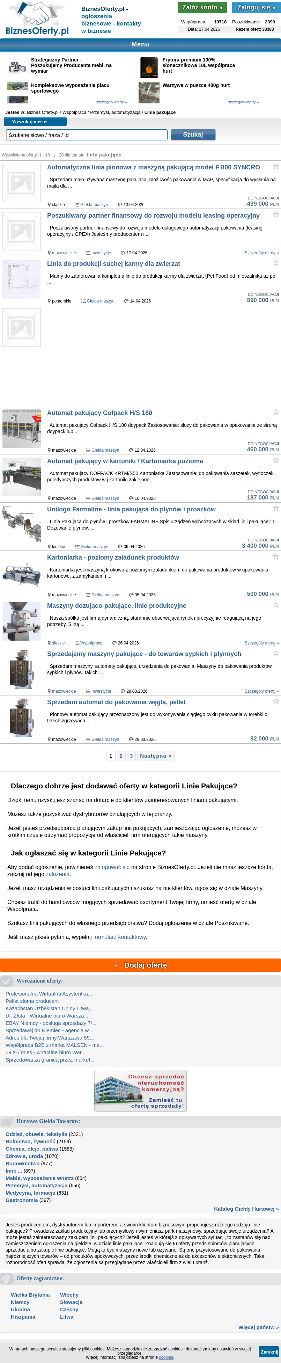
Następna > (155, 756)
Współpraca (91, 643)
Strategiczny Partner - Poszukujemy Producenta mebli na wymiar (71, 65)
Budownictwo (23, 1163)
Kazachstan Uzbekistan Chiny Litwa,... (50, 1008)
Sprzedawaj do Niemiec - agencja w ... (50, 1030)
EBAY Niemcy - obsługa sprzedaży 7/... (51, 1023)
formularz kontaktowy (119, 937)
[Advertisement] (163, 356)
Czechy (69, 1309)
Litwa (66, 1317)
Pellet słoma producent (32, 1001)
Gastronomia (22, 1200)
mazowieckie (64, 252)
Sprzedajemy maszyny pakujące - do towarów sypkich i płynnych (144, 653)
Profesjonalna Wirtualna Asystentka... (49, 994)
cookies (166, 1357)
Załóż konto (202, 7)
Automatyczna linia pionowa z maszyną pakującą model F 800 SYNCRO (153, 167)
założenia (57, 874)
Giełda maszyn (94, 204)
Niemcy (20, 1302)
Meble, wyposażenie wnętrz (40, 1178)
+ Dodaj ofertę (140, 965)
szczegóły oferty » (111, 102)
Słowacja (71, 1302)
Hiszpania (23, 1317)
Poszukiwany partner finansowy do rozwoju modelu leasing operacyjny (153, 215)
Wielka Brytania (30, 1295)
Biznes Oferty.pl (43, 112)
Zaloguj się (256, 7)
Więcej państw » (258, 1327)
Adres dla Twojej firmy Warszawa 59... (50, 1038)
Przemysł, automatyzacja (37, 1185)
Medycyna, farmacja (31, 1193)
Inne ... (14, 1171)
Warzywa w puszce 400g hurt (196, 85)
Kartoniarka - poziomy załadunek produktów (113, 557)
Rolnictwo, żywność (31, 1141)
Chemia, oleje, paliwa (32, 1149)
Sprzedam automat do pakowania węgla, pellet (116, 702)
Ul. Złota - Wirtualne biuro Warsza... (47, 1016)
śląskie (58, 643)
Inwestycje (101, 252)
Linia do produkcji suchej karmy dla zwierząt (113, 263)
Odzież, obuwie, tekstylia (36, 1134)
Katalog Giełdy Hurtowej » (246, 1209)
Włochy (69, 1295)
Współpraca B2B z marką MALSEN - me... (55, 1045)
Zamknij (269, 1352)
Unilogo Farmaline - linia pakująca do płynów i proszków (131, 509)
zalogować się (112, 867)
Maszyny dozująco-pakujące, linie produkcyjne (116, 605)
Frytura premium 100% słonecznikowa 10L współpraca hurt (199, 65)
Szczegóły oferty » (262, 252)
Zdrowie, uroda (24, 1156)
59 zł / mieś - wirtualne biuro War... (46, 1052)
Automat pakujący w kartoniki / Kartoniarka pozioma (125, 461)
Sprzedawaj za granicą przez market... (50, 1060)
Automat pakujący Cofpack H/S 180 (99, 412)
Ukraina (20, 1309)
